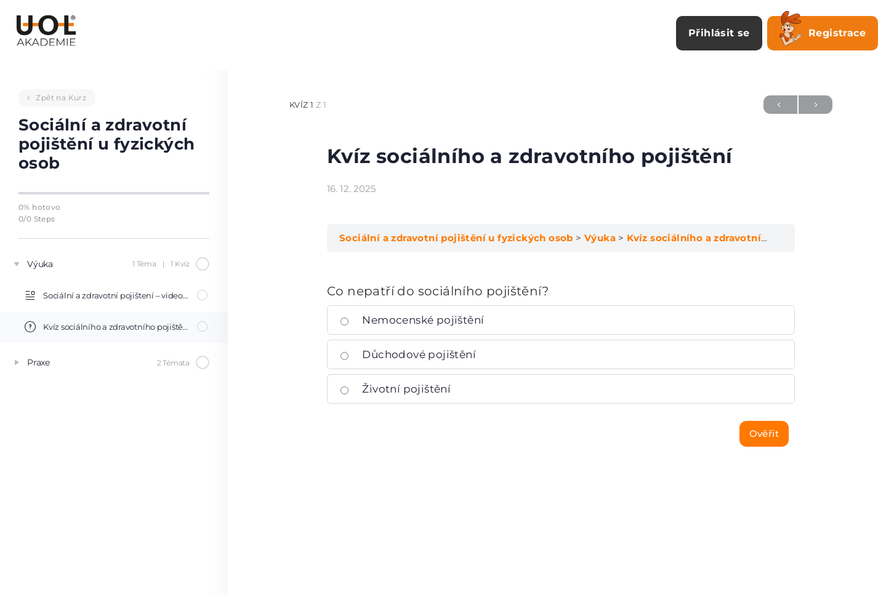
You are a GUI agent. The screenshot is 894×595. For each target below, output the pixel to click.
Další (815, 105)
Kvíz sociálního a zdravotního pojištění (724, 238)
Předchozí (780, 105)
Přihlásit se (719, 33)
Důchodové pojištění (408, 354)
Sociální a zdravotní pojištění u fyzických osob (456, 238)
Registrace (822, 31)
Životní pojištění (395, 389)
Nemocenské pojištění (412, 320)
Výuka (600, 238)
